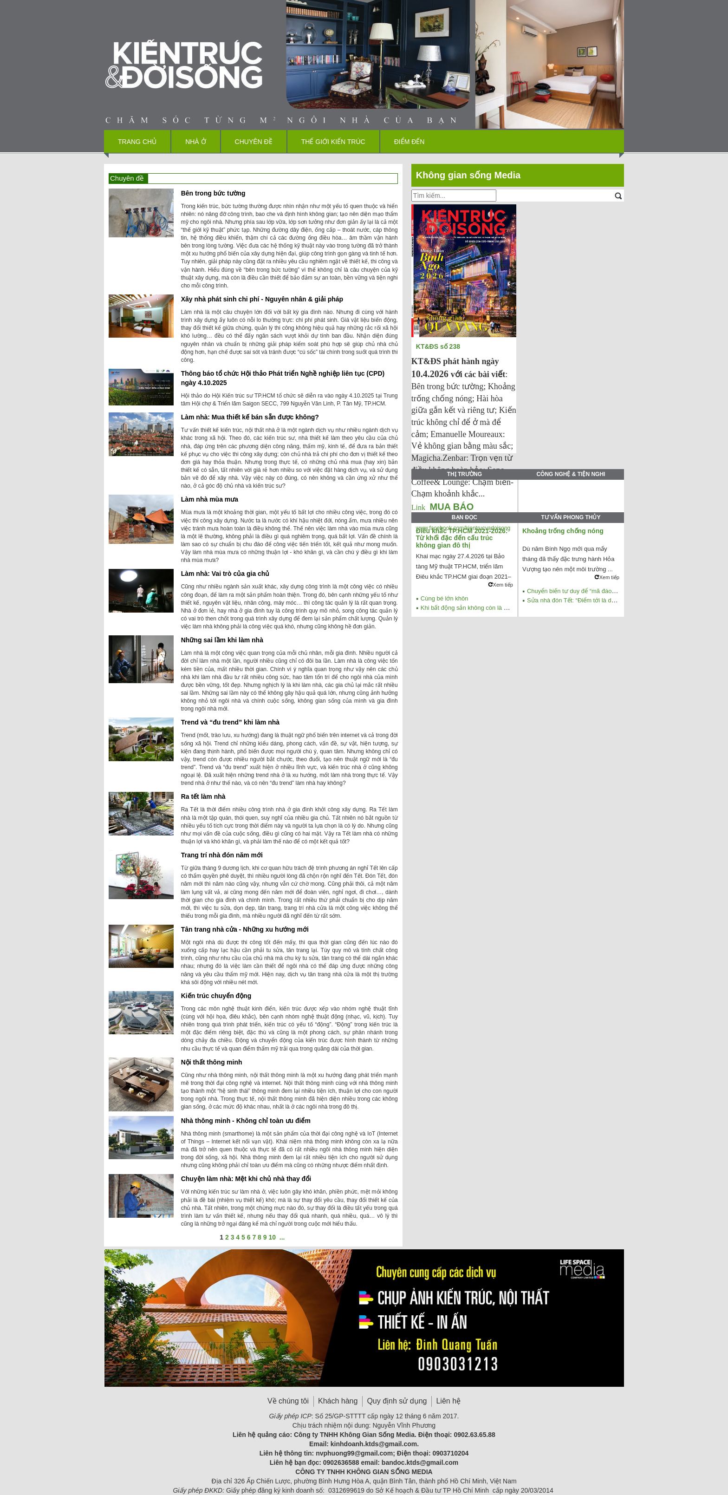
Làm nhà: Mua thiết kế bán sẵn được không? (250, 417)
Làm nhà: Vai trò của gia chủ (225, 573)
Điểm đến (409, 141)
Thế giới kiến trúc (333, 141)
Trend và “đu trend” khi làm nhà (230, 722)
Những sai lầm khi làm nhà (222, 640)
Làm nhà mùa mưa (209, 499)
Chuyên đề (254, 141)
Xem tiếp (500, 585)
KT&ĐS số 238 (439, 346)
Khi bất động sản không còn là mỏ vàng (474, 607)
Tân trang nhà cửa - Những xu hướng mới (245, 929)
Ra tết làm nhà (203, 796)
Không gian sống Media (468, 175)
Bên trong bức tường (213, 193)
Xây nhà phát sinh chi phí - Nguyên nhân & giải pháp (262, 299)
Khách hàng (338, 1401)
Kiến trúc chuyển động (216, 995)
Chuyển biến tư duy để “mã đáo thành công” (586, 591)
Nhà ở (195, 141)
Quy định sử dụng (397, 1401)
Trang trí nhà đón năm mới (222, 855)
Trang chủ (137, 141)
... (282, 1237)
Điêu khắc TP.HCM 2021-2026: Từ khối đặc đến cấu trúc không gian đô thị (462, 538)
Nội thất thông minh (211, 1062)
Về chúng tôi (288, 1401)
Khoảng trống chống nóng (563, 531)
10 (272, 1237)
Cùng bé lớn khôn (444, 598)
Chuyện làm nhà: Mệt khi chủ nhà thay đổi (246, 1178)
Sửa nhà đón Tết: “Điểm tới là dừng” (575, 600)
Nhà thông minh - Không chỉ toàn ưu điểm (246, 1120)
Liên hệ (448, 1401)
